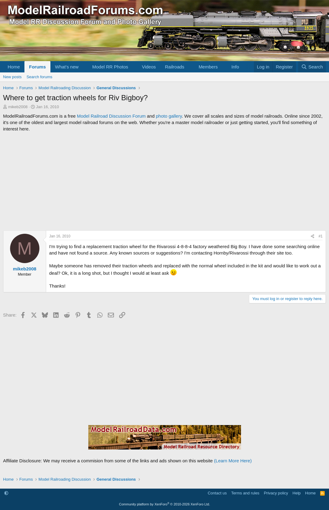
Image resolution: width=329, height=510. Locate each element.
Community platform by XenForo (164, 504)
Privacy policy (276, 493)
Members (208, 66)
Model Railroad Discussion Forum (111, 116)
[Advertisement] (164, 181)
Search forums (40, 77)
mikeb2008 (18, 107)
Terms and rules (245, 493)
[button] (83, 66)
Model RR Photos (110, 66)
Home (14, 66)
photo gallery (169, 116)
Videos (149, 66)
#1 (321, 236)
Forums (37, 66)
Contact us (217, 493)
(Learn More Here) (233, 460)
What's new (67, 66)
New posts (12, 77)
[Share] (312, 236)
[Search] (312, 66)
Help (297, 493)
